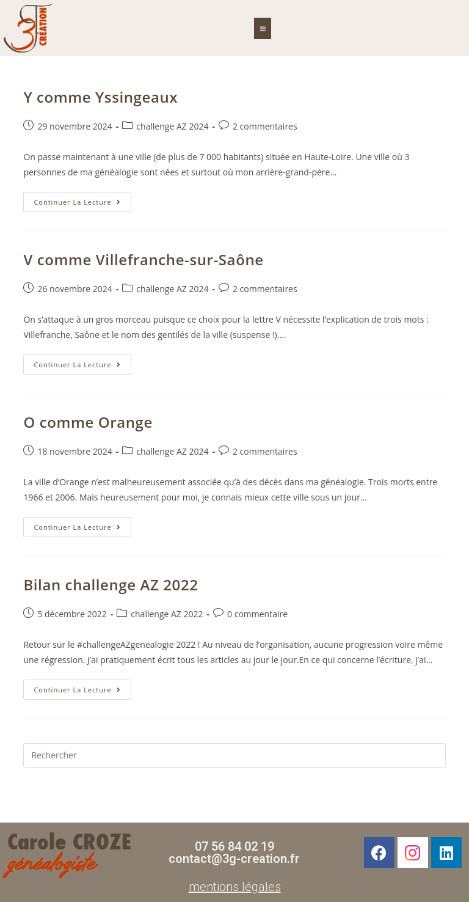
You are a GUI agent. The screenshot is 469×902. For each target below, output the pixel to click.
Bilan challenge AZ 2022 (110, 584)
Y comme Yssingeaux (100, 97)
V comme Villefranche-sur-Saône (143, 259)
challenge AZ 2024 (172, 126)
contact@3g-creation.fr (234, 858)
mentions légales (235, 886)
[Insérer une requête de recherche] (234, 755)
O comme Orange (88, 422)
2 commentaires (265, 126)
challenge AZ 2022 (167, 614)
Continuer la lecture (82, 199)
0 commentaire (257, 614)
